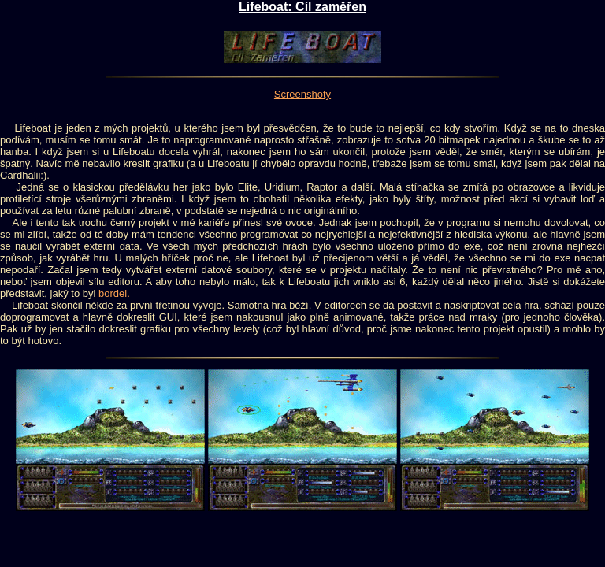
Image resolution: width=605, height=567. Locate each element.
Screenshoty (302, 94)
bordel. (114, 293)
